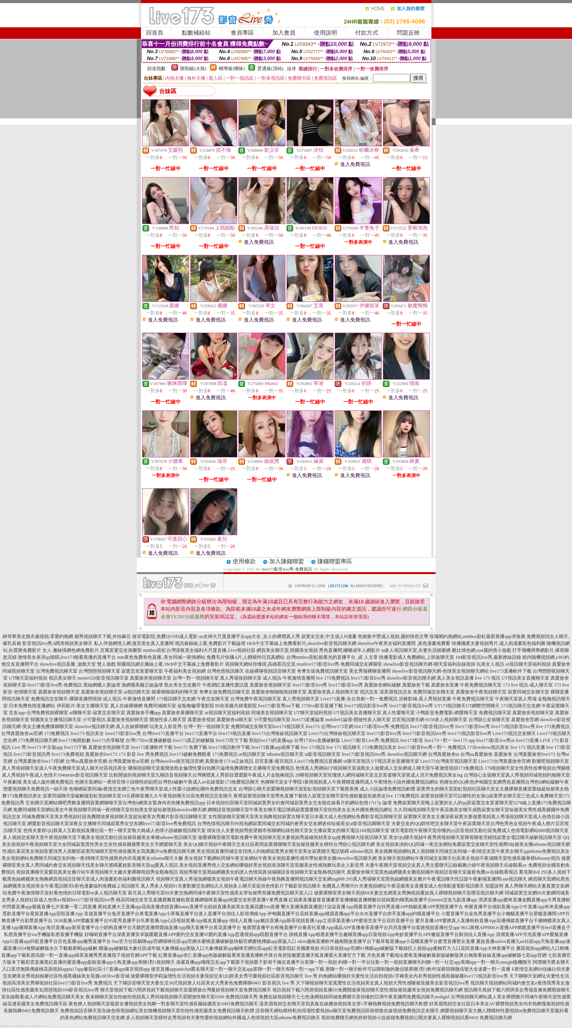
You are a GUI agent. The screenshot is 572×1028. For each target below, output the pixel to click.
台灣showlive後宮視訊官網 (177, 761)
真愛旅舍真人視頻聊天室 (333, 692)
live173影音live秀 (368, 678)
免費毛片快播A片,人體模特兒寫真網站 (246, 657)
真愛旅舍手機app (143, 712)
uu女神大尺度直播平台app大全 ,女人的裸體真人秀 (249, 636)
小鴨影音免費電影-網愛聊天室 (447, 712)
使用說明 (325, 33)
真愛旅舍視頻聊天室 (150, 678)
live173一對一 (438, 740)
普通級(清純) (270, 68)
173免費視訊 (56, 733)
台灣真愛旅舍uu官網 (22, 733)
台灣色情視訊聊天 (225, 671)
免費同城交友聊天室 (434, 692)
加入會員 (283, 33)
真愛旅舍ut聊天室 (234, 719)
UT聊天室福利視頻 (28, 678)
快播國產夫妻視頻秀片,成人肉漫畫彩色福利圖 (498, 643)
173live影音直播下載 (322, 705)
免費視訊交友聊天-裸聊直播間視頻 (66, 699)
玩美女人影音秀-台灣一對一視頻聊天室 (189, 726)
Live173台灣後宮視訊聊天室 (448, 761)
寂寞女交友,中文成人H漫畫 (329, 636)
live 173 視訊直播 (527, 747)
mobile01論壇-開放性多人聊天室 (357, 719)
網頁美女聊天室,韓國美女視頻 (287, 650)
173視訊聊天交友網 (176, 699)
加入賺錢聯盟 (286, 561)
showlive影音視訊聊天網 (411, 678)
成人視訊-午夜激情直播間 (289, 678)
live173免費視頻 (68, 754)
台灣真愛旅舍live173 (534, 754)
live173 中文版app (45, 747)
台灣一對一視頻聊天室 (196, 678)
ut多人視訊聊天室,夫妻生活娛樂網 (416, 650)
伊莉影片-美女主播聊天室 (83, 705)
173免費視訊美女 (379, 747)
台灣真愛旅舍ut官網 (128, 761)
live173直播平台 (201, 733)
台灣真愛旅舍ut (443, 754)
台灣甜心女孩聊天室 (489, 719)
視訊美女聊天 (62, 678)
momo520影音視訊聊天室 (103, 678)
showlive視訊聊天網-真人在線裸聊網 (111, 726)
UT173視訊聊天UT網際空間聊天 (467, 705)
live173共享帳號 (108, 740)
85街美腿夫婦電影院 (236, 705)
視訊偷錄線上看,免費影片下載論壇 (210, 643)
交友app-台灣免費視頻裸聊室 (38, 712)
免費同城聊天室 (160, 705)
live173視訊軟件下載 (229, 747)
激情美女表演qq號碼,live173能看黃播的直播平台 (67, 657)
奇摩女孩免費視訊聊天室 (322, 671)
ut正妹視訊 (242, 761)
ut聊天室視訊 (356, 761)
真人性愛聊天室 (398, 712)
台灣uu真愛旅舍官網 (86, 761)
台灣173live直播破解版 (149, 740)
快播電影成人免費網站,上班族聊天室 (416, 657)
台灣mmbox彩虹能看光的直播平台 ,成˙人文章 (332, 657)
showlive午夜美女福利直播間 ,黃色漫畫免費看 (403, 643)
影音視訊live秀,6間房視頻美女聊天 (57, 643)
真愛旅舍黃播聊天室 (182, 712)
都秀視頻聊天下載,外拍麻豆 (102, 636)
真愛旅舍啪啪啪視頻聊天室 (279, 692)
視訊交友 (369, 692)
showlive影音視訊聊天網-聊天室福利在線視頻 (429, 664)
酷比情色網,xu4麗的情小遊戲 (481, 650)
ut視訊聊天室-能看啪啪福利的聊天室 (161, 692)
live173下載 (75, 747)
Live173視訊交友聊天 (514, 733)
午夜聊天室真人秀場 (516, 699)
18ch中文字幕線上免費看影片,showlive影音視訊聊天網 (302, 643)
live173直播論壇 (308, 719)
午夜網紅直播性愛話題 (225, 685)
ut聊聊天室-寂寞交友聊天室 (97, 712)
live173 (313, 726)
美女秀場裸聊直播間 (370, 671)
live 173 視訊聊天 (343, 747)
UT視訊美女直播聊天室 (525, 678)
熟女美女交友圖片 (182, 685)
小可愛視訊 (94, 719)
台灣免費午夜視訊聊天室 (255, 699)
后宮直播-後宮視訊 (274, 761)
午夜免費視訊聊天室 (481, 685)
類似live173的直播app (271, 740)
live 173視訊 (313, 747)
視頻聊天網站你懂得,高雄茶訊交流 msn (264, 664)
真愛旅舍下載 (416, 685)
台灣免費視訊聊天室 (56, 671)
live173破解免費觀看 (190, 754)
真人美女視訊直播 (455, 678)
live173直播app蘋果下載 (275, 747)
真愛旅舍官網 (525, 719)
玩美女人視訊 (490, 664)
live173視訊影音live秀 (366, 705)
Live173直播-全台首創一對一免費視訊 (359, 699)
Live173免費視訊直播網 (318, 761)
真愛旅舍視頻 (201, 719)
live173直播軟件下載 (511, 671)
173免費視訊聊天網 (37, 740)
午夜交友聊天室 (213, 699)
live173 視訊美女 (87, 733)
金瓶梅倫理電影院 (195, 705)
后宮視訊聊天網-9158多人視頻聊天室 (429, 719)
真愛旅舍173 (217, 761)
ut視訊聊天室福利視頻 (527, 664)
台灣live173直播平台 (163, 733)
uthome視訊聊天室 (285, 754)
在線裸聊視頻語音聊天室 (270, 671)
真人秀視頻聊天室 (300, 699)
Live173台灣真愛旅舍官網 (504, 761)
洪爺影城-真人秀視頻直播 (425, 699)
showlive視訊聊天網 (406, 754)
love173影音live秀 (123, 733)
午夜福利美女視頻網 (185, 671)
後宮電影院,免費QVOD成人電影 (165, 636)
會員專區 (242, 33)
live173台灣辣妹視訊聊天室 (279, 733)
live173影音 (411, 740)
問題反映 (408, 33)
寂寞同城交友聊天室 (528, 692)
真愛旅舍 (503, 754)
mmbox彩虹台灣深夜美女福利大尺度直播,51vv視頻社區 (199, 650)
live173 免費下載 (190, 747)
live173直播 (527, 740)
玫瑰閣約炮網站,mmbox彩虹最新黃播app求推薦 (477, 636)
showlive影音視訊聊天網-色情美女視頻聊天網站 (440, 671)
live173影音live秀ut (495, 740)
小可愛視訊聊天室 (271, 719)
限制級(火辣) (193, 68)
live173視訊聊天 (288, 726)
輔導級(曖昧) (232, 68)
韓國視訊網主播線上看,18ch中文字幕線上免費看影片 (170, 664)
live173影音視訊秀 (31, 754)
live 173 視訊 (487, 678)
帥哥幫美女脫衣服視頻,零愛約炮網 (38, 636)
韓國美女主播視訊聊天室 (55, 719)
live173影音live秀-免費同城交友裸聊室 (343, 664)
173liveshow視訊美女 (488, 747)
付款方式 (366, 33)
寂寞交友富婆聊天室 (142, 671)
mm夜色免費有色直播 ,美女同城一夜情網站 (161, 657)
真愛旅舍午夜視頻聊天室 (481, 692)
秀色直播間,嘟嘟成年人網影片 (349, 650)
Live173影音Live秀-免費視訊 (370, 740)
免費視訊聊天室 (495, 712)
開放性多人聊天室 (167, 719)
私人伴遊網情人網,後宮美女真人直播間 (134, 643)
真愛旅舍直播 (445, 685)
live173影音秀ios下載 (279, 705)
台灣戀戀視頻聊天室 (99, 671)
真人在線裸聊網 (126, 705)
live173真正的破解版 (194, 740)
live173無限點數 (75, 740)
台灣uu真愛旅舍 (476, 754)
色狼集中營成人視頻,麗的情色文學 (393, 636)
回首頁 (154, 33)
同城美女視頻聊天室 (272, 712)
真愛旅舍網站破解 (382, 685)
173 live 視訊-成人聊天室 (528, 685)
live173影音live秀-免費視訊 (287, 569)
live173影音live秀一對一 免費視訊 (432, 747)
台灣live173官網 (337, 726)
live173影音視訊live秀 (411, 705)
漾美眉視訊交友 (395, 692)
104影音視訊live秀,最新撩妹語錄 (488, 657)
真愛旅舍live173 (101, 754)
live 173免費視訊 (333, 678)
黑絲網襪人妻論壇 (101, 685)
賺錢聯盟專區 (334, 561)
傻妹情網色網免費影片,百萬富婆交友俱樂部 (97, 650)
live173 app (464, 740)
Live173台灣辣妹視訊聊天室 (337, 733)
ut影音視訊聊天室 (323, 754)
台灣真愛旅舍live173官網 (38, 761)
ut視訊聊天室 (252, 754)
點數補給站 (196, 33)
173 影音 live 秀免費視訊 (143, 754)
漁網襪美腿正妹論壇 (142, 685)
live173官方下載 (232, 740)
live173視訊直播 (234, 733)
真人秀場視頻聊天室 (241, 678)
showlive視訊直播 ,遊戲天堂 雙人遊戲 (77, 664)
